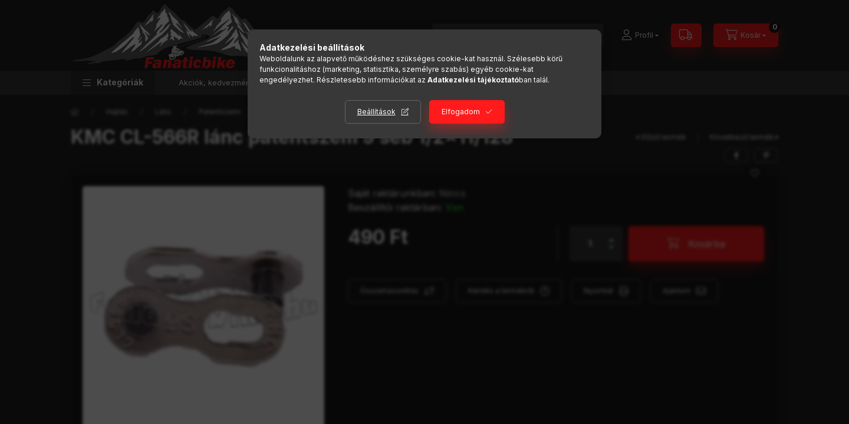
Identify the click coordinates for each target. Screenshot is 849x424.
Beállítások (376, 111)
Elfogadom (461, 111)
